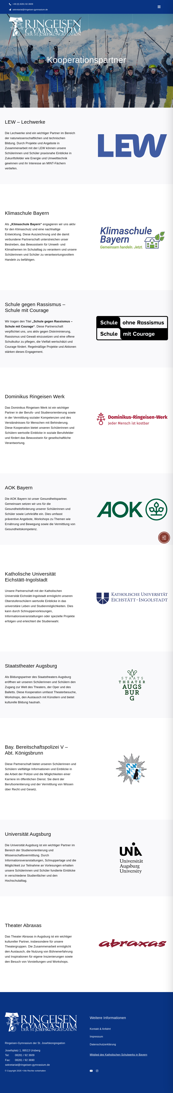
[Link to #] (160, 26)
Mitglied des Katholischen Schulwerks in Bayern (118, 1056)
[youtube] (91, 1072)
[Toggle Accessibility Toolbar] (164, 537)
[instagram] (97, 1072)
